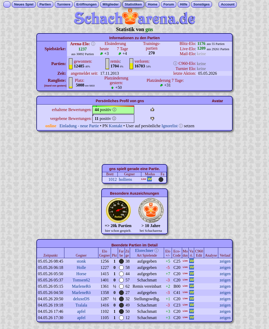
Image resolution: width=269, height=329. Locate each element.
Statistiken (133, 4)
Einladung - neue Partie (79, 126)
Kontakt (115, 126)
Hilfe (183, 4)
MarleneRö (81, 286)
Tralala (81, 305)
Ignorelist (169, 126)
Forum (168, 4)
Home (152, 4)
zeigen (225, 261)
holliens (125, 179)
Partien (45, 4)
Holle (81, 267)
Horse (81, 274)
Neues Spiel (23, 4)
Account (227, 4)
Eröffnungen (86, 4)
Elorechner (144, 250)
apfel (81, 311)
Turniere (63, 4)
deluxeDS (81, 299)
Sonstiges (201, 4)
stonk (81, 261)
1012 (112, 179)
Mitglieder (111, 4)
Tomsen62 (81, 280)
